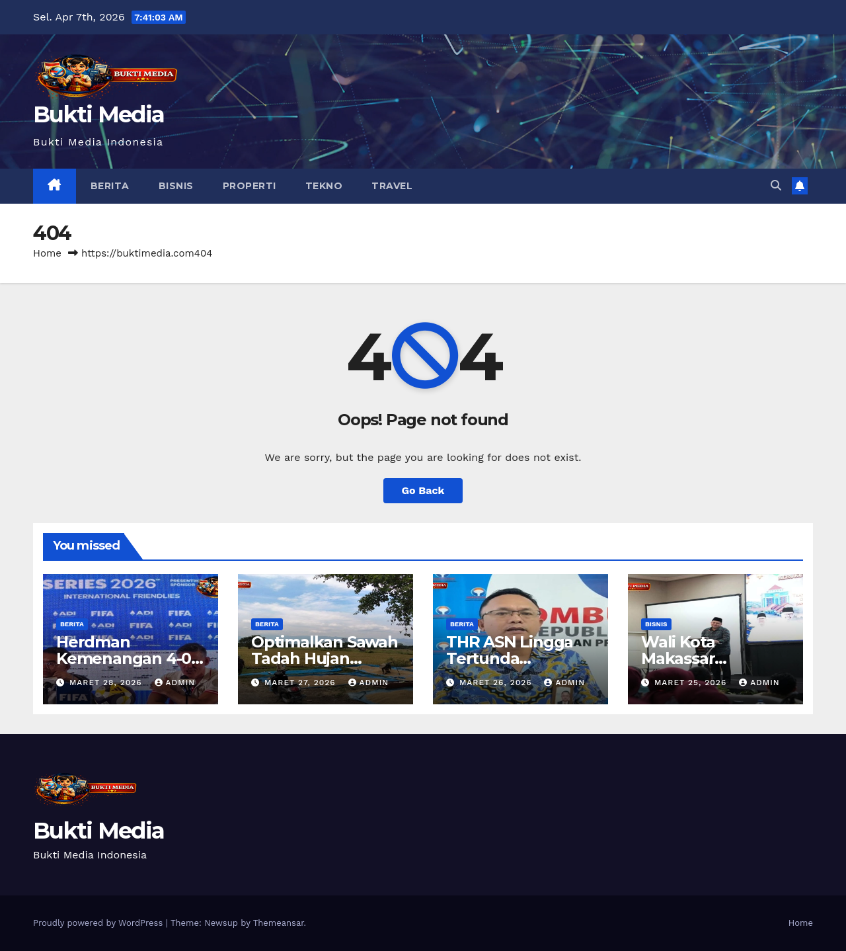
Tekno (324, 186)
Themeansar (278, 923)
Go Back (423, 490)
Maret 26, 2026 (497, 682)
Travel (391, 186)
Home (47, 253)
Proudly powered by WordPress (99, 923)
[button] (776, 185)
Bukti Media (98, 114)
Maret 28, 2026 (107, 682)
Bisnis (176, 186)
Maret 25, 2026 (692, 682)
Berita (110, 186)
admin (175, 682)
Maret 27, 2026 (301, 682)
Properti (249, 186)
